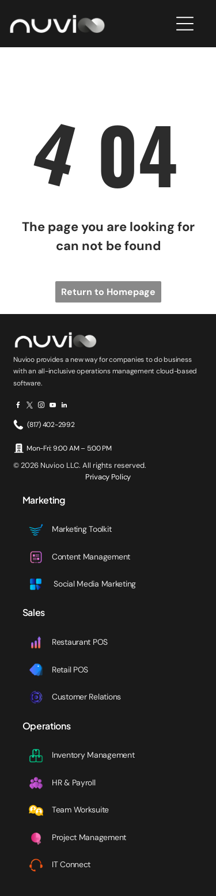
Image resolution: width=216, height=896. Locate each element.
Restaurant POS (80, 642)
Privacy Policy (108, 477)
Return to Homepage (108, 292)
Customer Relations (86, 696)
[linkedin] (64, 406)
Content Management (91, 556)
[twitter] (30, 406)
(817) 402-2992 (51, 424)
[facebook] (18, 406)
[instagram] (41, 406)
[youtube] (53, 406)
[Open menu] (185, 23)
